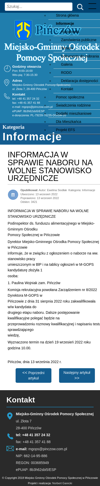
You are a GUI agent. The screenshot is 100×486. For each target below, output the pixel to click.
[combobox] (39, 6)
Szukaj (79, 6)
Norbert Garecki (62, 483)
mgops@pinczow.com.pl (37, 107)
